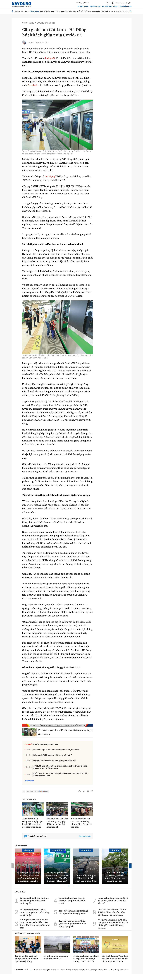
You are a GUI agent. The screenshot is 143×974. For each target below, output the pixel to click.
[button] (130, 865)
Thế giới (104, 11)
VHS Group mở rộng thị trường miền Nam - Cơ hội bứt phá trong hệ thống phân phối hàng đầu (69, 970)
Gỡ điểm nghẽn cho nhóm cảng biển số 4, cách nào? (57, 750)
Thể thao (87, 11)
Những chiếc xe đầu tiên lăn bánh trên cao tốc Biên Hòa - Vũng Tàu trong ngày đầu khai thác (35, 923)
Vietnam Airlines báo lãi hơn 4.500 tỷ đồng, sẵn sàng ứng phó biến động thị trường (112, 912)
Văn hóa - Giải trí (75, 11)
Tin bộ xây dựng (125, 6)
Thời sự (17, 11)
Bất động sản (95, 6)
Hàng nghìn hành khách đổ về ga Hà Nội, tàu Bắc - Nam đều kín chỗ (113, 901)
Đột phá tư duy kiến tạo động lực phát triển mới (54, 761)
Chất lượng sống (61, 11)
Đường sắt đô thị (46, 23)
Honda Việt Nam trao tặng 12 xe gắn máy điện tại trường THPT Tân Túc (86, 959)
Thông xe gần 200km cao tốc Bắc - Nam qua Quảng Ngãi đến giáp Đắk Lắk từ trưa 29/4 (57, 876)
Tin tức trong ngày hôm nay (45, 744)
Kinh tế (43, 11)
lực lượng (50, 176)
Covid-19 (32, 85)
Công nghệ (96, 11)
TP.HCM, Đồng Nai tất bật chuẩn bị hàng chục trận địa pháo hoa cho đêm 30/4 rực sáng (60, 767)
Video (116, 11)
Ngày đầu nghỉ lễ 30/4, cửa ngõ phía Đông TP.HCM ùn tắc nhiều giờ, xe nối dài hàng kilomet (113, 923)
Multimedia (124, 11)
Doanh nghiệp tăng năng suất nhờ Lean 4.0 (56, 957)
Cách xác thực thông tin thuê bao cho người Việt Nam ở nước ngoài (34, 901)
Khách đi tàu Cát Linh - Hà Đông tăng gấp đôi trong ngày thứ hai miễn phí (57, 822)
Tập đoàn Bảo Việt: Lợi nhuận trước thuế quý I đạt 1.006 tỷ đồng (26, 959)
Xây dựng (25, 11)
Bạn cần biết (21, 970)
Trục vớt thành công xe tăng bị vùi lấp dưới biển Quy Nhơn (74, 912)
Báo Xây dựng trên (37, 791)
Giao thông (34, 11)
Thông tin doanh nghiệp (27, 933)
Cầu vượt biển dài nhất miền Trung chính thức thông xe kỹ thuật (35, 912)
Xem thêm (29, 781)
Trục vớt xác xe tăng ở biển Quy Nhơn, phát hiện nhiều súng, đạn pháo (72, 924)
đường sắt (49, 58)
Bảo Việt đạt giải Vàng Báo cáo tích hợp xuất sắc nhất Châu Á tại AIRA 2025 (115, 959)
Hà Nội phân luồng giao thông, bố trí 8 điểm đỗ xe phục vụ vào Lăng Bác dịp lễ (115, 876)
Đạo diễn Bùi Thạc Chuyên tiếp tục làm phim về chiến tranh (72, 901)
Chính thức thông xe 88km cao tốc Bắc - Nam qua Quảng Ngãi (85, 878)
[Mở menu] (130, 11)
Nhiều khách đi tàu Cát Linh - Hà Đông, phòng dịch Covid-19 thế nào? (81, 822)
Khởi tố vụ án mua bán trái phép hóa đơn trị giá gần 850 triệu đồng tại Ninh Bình (60, 774)
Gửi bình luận (85, 836)
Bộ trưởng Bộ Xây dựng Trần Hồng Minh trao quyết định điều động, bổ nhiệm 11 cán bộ (28, 876)
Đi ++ (111, 11)
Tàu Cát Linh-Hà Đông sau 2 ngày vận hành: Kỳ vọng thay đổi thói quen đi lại (32, 822)
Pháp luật (50, 11)
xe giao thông (82, 6)
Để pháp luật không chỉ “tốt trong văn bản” (52, 755)
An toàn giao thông (109, 6)
